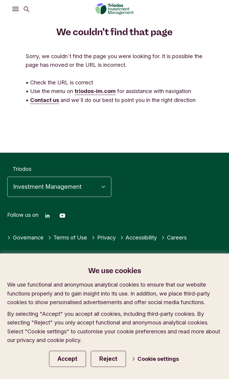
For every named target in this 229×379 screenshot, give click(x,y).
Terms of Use (68, 236)
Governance (25, 236)
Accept (68, 358)
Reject (110, 358)
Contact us (44, 100)
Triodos (22, 168)
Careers (174, 236)
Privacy (104, 236)
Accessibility (138, 236)
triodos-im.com (95, 91)
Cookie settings (156, 358)
